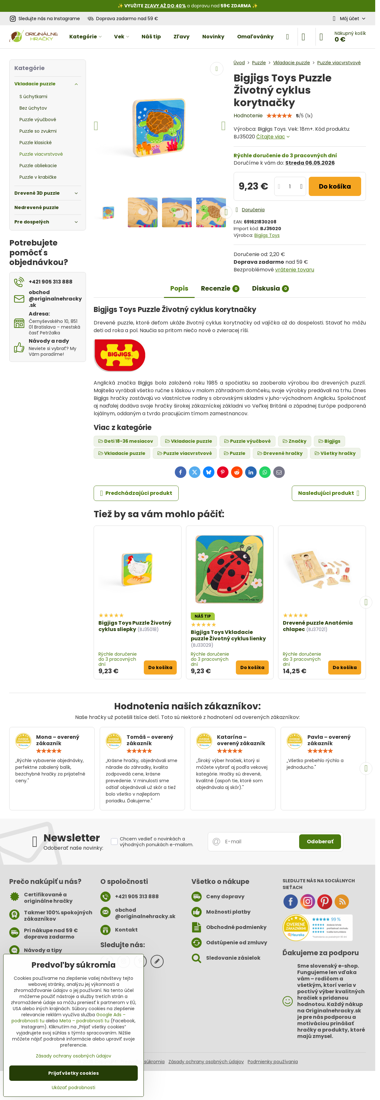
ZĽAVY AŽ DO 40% (165, 6)
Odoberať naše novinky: (73, 848)
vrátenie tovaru (294, 269)
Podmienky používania (273, 1061)
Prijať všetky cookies (73, 1073)
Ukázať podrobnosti (73, 1088)
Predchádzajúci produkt (136, 493)
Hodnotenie (248, 115)
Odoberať (320, 841)
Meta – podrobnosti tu (84, 1021)
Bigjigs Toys (267, 235)
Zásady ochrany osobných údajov (206, 1061)
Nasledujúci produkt (329, 493)
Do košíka (335, 186)
